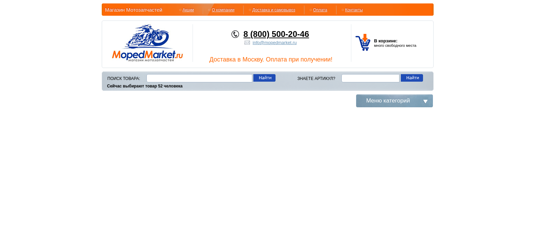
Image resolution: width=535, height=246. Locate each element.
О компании (223, 10)
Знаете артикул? (316, 78)
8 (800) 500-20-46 (276, 34)
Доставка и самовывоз (273, 10)
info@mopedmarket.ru (275, 42)
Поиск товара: (124, 78)
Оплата (320, 10)
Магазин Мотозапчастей (134, 10)
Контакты (354, 10)
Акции (188, 10)
